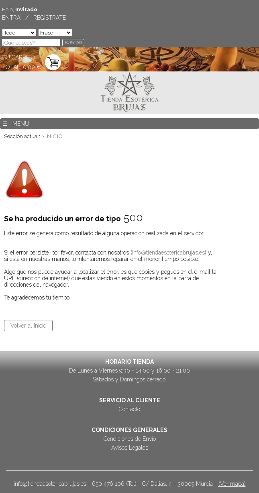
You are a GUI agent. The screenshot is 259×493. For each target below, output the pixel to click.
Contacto (129, 409)
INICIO (54, 136)
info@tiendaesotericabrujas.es (168, 252)
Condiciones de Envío (130, 439)
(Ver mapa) (232, 484)
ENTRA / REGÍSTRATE (34, 17)
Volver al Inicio (28, 325)
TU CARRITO (18, 57)
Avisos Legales (129, 447)
